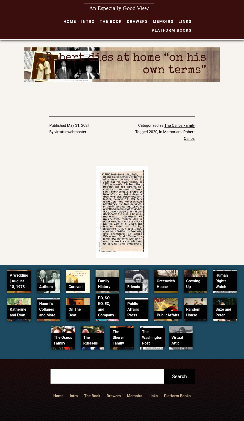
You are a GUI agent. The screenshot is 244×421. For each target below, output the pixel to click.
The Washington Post (152, 337)
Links (185, 21)
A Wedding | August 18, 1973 (19, 281)
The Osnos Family (179, 125)
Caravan (76, 286)
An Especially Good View (119, 8)
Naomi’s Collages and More (47, 309)
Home (70, 21)
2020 (153, 132)
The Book (111, 21)
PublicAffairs (168, 315)
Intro (88, 21)
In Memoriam (170, 132)
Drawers (137, 21)
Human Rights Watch (222, 281)
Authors (46, 286)
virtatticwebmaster (70, 132)
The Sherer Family (118, 337)
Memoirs (163, 21)
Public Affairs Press (133, 309)
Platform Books (172, 30)
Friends (133, 286)
